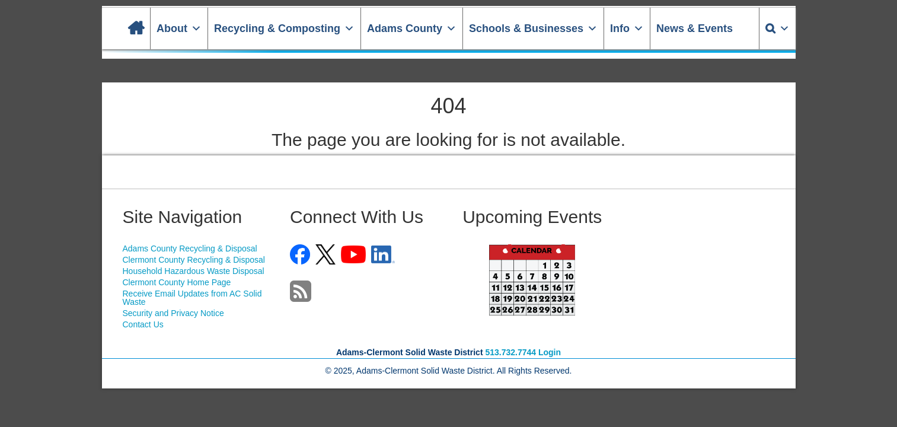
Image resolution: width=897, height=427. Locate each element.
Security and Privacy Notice (173, 313)
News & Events (694, 28)
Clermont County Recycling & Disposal (194, 260)
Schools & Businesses (533, 28)
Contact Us (143, 324)
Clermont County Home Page (177, 282)
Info (627, 28)
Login (549, 352)
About (179, 28)
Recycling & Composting (284, 28)
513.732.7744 (510, 352)
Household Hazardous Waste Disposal (193, 271)
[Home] (136, 28)
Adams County (412, 28)
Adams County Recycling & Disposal (190, 248)
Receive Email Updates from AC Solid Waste (192, 298)
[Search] (777, 28)
